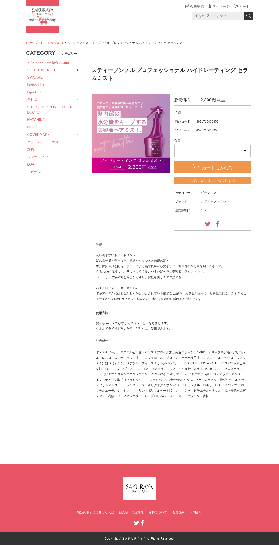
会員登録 (197, 6)
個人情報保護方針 (131, 512)
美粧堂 (32, 100)
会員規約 (178, 512)
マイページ (221, 6)
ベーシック (74, 43)
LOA (30, 164)
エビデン (34, 172)
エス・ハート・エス (43, 142)
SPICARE (35, 77)
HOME (30, 43)
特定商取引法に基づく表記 (95, 512)
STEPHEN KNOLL (51, 43)
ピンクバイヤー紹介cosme (48, 62)
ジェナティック (39, 157)
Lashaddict (35, 85)
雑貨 (30, 149)
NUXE (32, 127)
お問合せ (196, 512)
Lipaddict (34, 92)
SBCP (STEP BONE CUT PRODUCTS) (51, 109)
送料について (158, 512)
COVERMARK (38, 135)
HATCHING (36, 120)
